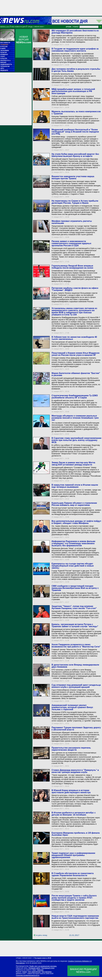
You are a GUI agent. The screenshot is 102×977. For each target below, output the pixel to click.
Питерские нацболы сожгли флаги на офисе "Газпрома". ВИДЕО (75, 289)
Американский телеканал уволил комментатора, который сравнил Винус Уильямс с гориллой (72, 707)
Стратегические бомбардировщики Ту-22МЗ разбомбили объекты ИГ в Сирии (75, 396)
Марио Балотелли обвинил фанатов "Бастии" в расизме (76, 374)
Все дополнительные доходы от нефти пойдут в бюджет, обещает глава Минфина (76, 522)
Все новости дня (70, 21)
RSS (34, 970)
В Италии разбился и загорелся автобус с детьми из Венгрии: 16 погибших (74, 814)
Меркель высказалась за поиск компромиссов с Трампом (76, 112)
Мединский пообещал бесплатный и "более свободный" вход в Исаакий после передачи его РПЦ (75, 131)
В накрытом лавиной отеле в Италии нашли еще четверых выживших (75, 486)
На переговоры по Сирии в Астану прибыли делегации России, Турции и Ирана (75, 202)
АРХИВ (68, 27)
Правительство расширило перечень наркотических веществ (71, 749)
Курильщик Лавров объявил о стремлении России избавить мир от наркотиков (74, 504)
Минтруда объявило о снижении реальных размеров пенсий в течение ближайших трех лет (75, 418)
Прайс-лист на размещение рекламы (43, 966)
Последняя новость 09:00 (42, 958)
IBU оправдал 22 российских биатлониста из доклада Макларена (75, 31)
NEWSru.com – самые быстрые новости (30, 973)
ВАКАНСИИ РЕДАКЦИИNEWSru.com (83, 970)
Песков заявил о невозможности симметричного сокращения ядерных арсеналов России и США (71, 243)
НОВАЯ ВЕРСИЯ (23, 40)
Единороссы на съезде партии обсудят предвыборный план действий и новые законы (73, 566)
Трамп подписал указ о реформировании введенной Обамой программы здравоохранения (73, 855)
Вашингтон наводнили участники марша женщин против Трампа (73, 177)
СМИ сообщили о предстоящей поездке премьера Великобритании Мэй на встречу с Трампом (75, 588)
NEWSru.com (4, 26)
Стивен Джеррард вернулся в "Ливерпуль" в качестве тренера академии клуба (75, 771)
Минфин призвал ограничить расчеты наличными (72, 222)
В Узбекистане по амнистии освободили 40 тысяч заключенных (74, 338)
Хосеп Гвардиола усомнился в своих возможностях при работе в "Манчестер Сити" (76, 645)
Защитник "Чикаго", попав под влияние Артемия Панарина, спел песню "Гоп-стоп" (74, 607)
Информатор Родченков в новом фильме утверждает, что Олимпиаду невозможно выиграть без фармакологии (73, 543)
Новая (24, 972)
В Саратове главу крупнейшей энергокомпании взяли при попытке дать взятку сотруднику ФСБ (76, 440)
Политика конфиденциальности (27, 975)
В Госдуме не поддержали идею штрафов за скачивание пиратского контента (75, 50)
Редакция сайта (34, 968)
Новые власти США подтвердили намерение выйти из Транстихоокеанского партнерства (75, 917)
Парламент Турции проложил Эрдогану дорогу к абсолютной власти (76, 728)
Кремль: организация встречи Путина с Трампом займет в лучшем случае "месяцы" (75, 625)
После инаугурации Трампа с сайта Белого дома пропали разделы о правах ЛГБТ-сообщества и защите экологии (74, 898)
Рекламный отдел (48, 968)
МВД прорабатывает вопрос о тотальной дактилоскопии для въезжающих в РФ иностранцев (73, 91)
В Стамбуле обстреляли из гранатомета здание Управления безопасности (73, 874)
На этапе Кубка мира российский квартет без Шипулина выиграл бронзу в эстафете (75, 155)
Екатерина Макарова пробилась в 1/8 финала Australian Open (75, 834)
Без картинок (46, 972)
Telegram (40, 970)
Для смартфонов (34, 972)
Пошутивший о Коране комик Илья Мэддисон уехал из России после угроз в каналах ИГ (75, 354)
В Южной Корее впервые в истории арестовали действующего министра (71, 791)
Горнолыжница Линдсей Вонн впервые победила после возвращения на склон (72, 267)
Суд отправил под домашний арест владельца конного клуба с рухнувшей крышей (76, 686)
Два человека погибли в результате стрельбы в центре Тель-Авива (76, 70)
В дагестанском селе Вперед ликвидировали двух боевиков (75, 666)
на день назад (41, 935)
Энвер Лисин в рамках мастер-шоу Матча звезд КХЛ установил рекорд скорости (73, 463)
